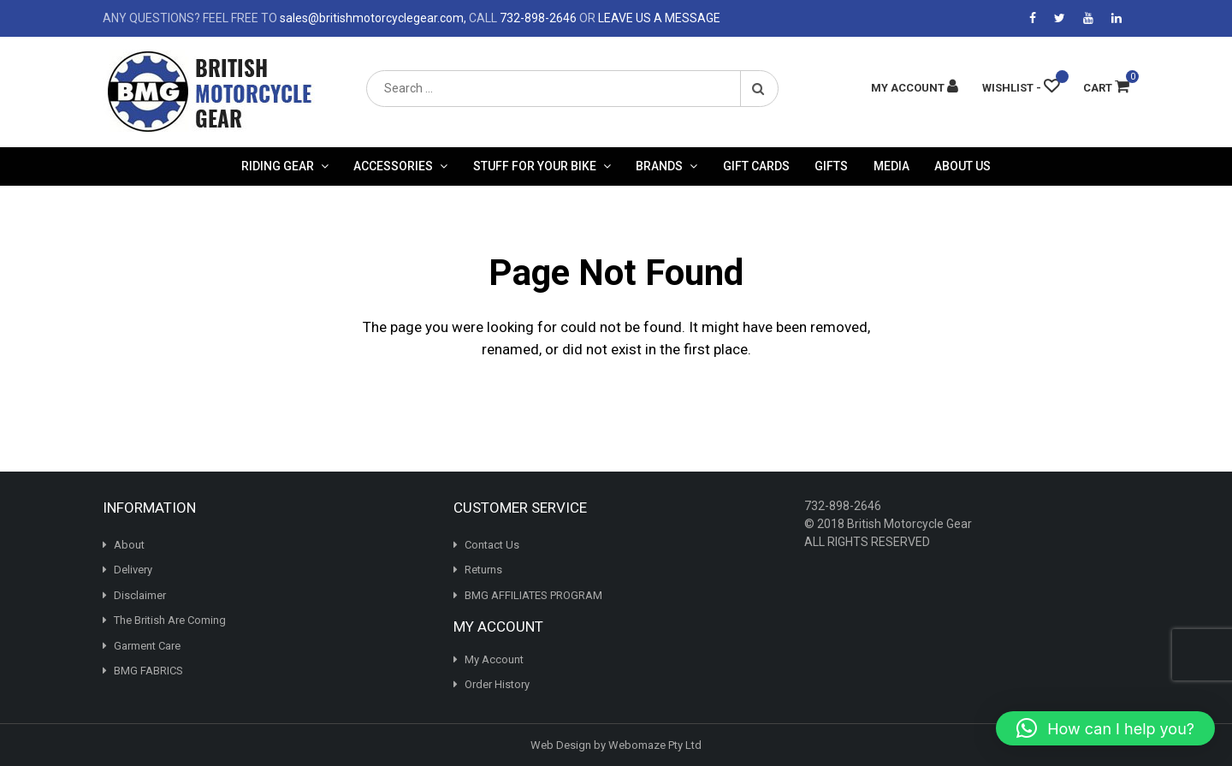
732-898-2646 (538, 18)
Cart (1106, 87)
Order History (497, 684)
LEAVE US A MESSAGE (659, 18)
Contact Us (492, 544)
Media (891, 166)
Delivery (133, 569)
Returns (483, 569)
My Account (494, 659)
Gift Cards (756, 166)
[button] (1105, 728)
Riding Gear (277, 166)
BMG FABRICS (148, 670)
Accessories (393, 166)
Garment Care (147, 645)
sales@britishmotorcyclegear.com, (373, 18)
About (129, 544)
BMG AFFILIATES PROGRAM (533, 595)
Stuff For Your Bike (534, 166)
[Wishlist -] (1020, 87)
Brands (659, 166)
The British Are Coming (170, 620)
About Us (962, 166)
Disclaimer (140, 595)
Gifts (831, 166)
